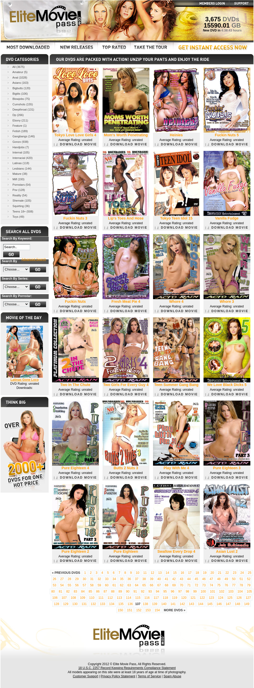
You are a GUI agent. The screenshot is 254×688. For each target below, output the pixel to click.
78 (241, 585)
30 (84, 579)
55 (69, 585)
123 (211, 598)
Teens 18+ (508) (20, 211)
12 (152, 573)
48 (218, 579)
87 (105, 591)
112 (110, 598)
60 (107, 585)
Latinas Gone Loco (24, 380)
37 (136, 579)
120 (183, 598)
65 (144, 585)
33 (107, 579)
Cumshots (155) (20, 104)
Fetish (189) (17, 131)
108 (73, 598)
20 (212, 573)
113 (119, 598)
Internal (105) (18, 152)
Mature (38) (17, 173)
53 (54, 585)
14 (167, 573)
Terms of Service (149, 676)
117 (156, 598)
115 (137, 598)
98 (187, 591)
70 (181, 585)
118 (165, 598)
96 (172, 591)
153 (148, 610)
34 (114, 579)
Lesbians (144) (19, 168)
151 (129, 610)
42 (174, 579)
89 (120, 591)
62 (121, 585)
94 (157, 591)
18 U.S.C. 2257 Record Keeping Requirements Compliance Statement (127, 668)
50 (234, 579)
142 (182, 604)
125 (229, 598)
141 (173, 604)
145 (209, 604)
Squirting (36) (18, 206)
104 (240, 591)
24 (242, 573)
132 (93, 604)
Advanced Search (33, 259)
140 (164, 604)
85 (90, 591)
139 (154, 604)
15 (174, 573)
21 (219, 573)
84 (83, 591)
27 (61, 579)
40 (159, 579)
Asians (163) (17, 82)
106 (55, 598)
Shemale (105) (19, 200)
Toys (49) (15, 216)
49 (226, 579)
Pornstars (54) (19, 184)
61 (114, 585)
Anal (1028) (17, 77)
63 (129, 585)
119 (174, 598)
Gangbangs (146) (21, 136)
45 (196, 579)
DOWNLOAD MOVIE (75, 144)
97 (180, 591)
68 (166, 585)
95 (165, 591)
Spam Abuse (172, 676)
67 (159, 585)
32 (99, 579)
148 (237, 604)
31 (91, 579)
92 (142, 591)
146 (219, 604)
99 (194, 591)
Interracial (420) (20, 157)
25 (249, 573)
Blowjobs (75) (18, 98)
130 (75, 604)
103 (230, 591)
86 (97, 591)
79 (248, 585)
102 (221, 591)
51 (241, 579)
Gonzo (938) (17, 141)
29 (77, 579)
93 (150, 591)
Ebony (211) (17, 120)
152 (138, 610)
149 (246, 604)
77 (234, 585)
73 (204, 585)
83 (75, 591)
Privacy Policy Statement (118, 676)
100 (203, 591)
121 (193, 598)
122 (202, 598)
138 (145, 604)
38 (144, 579)
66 (151, 585)
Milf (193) (15, 179)
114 (128, 598)
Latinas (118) (18, 163)
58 (91, 585)
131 (84, 604)
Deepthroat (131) (20, 109)
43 (181, 579)
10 (137, 573)
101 (212, 591)
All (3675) (16, 66)
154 (157, 610)
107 (64, 598)
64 (136, 585)
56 (77, 585)
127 (248, 598)
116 (147, 598)
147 (228, 604)
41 (166, 579)
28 (69, 579)
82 (67, 591)
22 (227, 573)
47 (211, 579)
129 (65, 604)
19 (204, 573)
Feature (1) (17, 125)
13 (160, 573)
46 (204, 579)
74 (211, 585)
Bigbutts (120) (18, 88)
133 (102, 604)
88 (113, 591)
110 (91, 598)
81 (60, 591)
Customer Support (85, 676)
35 (121, 579)
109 (82, 598)
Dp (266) (15, 115)
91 (135, 591)
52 (248, 579)
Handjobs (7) (18, 147)
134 (111, 604)
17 (190, 573)
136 (130, 604)
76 (226, 585)
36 (129, 579)
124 (220, 598)
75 (218, 585)
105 (249, 591)
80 (53, 591)
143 (191, 604)
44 (188, 579)
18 (197, 573)
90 (127, 591)
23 (234, 573)
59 (99, 585)
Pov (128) (16, 189)
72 (196, 585)
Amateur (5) (17, 72)
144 (200, 604)
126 (239, 598)
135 (121, 604)
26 (54, 579)
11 (145, 573)
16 (182, 573)
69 (174, 585)
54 (61, 585)
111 (101, 598)
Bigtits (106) (17, 93)
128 (56, 604)
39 (151, 579)
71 (188, 585)
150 (120, 610)
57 (84, 585)
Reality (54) (17, 195)
